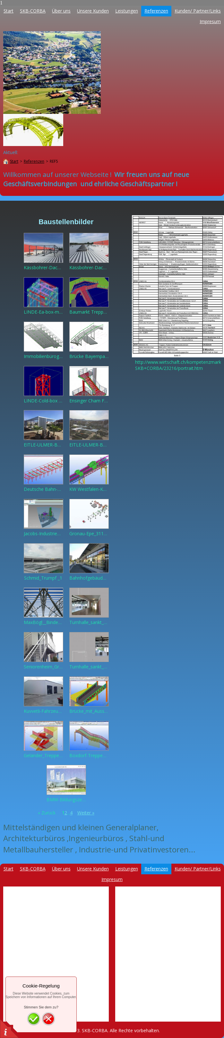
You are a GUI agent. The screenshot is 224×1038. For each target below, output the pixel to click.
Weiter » (85, 813)
